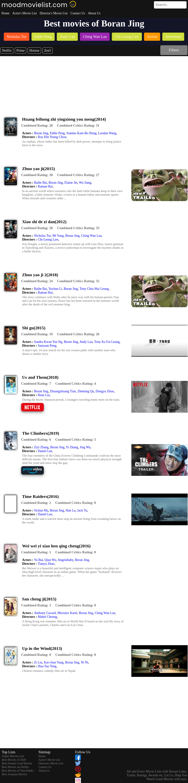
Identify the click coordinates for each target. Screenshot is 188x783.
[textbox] (162, 4)
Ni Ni (84, 662)
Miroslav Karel (67, 613)
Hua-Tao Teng (47, 666)
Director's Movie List (53, 13)
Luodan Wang (107, 133)
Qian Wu (50, 560)
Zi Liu (38, 662)
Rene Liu (44, 395)
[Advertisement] (94, 83)
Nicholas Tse (42, 235)
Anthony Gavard (45, 613)
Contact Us (77, 13)
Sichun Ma (41, 510)
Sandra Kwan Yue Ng (48, 342)
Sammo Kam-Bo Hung (81, 133)
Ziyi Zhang (41, 447)
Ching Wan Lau (91, 235)
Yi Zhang (72, 447)
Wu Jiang (85, 182)
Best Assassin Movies (14, 774)
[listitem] (16, 37)
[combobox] (162, 4)
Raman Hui (45, 186)
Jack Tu (82, 510)
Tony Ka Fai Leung (106, 342)
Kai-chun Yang (53, 662)
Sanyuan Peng (47, 345)
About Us (94, 13)
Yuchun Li (55, 289)
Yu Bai (38, 560)
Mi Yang (58, 235)
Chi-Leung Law (48, 239)
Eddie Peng (57, 133)
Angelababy (65, 560)
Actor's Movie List (24, 13)
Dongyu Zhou (105, 391)
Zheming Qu (85, 391)
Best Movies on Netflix (15, 767)
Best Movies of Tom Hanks (17, 770)
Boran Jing (41, 133)
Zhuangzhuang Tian (63, 391)
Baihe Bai (40, 182)
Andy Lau (85, 342)
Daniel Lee (45, 451)
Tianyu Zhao (46, 563)
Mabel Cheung (47, 617)
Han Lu (70, 510)
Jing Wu (85, 447)
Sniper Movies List (13, 756)
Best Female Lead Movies (17, 763)
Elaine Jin (70, 182)
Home (5, 13)
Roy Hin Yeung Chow (52, 137)
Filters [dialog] (174, 50)
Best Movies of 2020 (14, 759)
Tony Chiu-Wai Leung (94, 289)
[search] (170, 5)
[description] (37, 126)
